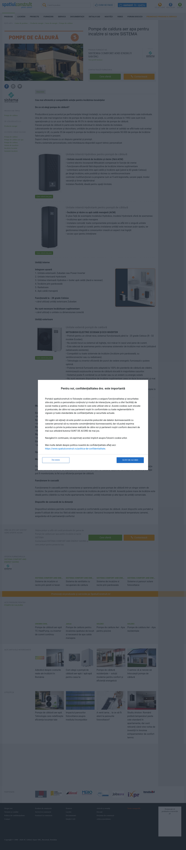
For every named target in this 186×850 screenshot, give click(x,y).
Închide (56, 460)
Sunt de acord (130, 460)
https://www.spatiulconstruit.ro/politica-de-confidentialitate (75, 448)
